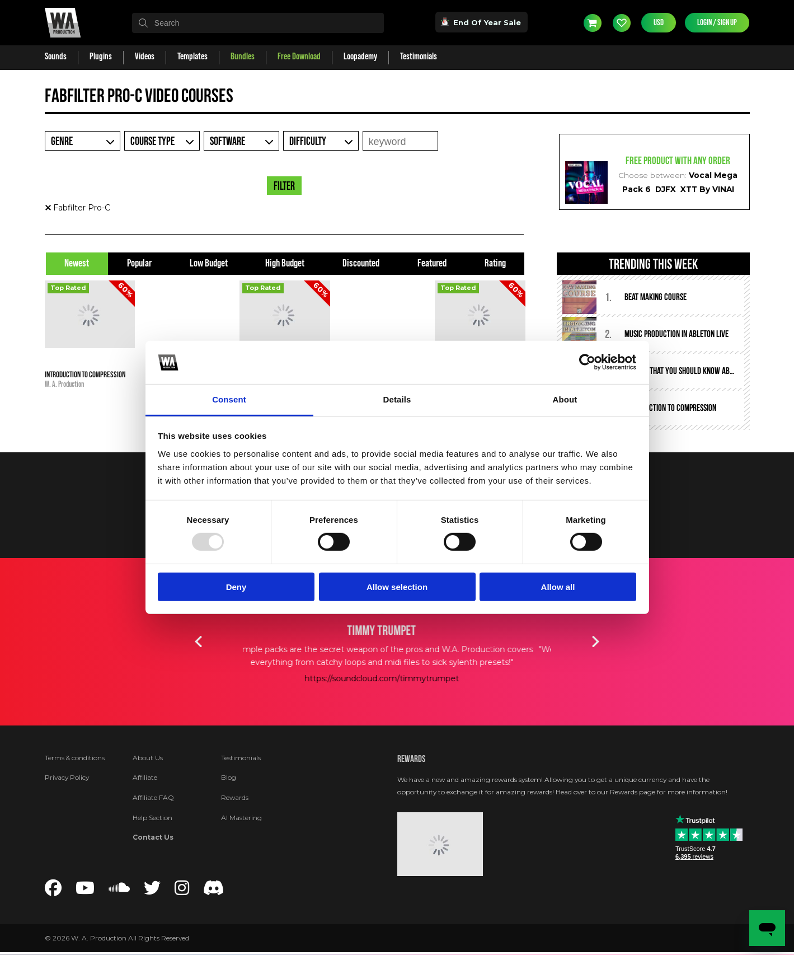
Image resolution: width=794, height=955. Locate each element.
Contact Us (153, 837)
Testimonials (241, 757)
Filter (284, 186)
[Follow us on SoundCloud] (119, 891)
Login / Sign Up (717, 22)
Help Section (152, 817)
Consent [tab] (229, 399)
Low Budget (209, 263)
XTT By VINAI (707, 189)
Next (596, 641)
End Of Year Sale (481, 22)
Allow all (558, 586)
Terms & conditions (75, 757)
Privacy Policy (67, 777)
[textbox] (258, 23)
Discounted (360, 263)
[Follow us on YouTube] (85, 891)
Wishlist (622, 23)
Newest (76, 263)
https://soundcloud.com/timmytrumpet (397, 678)
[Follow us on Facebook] (53, 891)
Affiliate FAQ (153, 797)
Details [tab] (397, 399)
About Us (148, 757)
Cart (593, 23)
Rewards (234, 797)
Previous (198, 641)
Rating (495, 263)
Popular (139, 263)
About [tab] (565, 399)
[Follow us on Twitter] (152, 891)
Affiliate (145, 777)
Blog (228, 777)
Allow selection (397, 586)
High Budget (284, 263)
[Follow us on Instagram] (182, 891)
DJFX (665, 189)
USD (659, 22)
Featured (432, 263)
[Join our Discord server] (213, 891)
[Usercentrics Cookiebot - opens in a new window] (587, 362)
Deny (236, 586)
